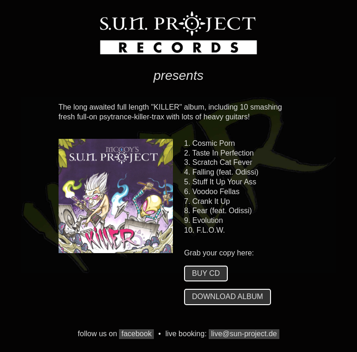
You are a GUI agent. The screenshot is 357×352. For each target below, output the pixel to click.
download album (227, 296)
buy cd (206, 273)
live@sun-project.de (244, 334)
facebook (136, 334)
